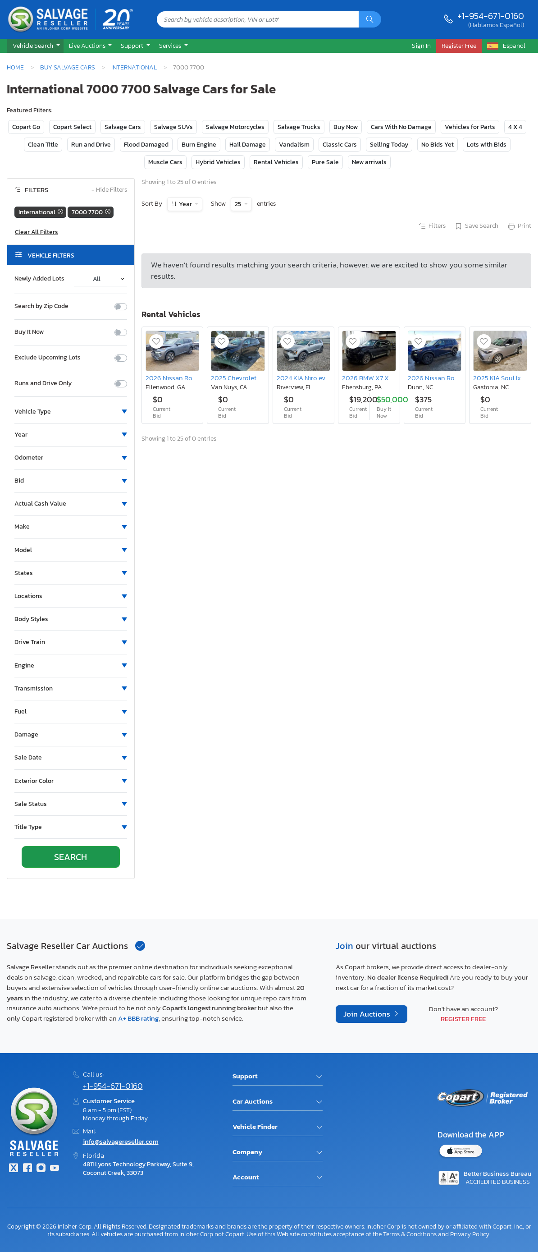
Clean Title (43, 144)
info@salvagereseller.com (121, 1141)
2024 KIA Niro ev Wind (309, 378)
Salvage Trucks (299, 127)
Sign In (421, 46)
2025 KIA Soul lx (497, 378)
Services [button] (170, 46)
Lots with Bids (486, 144)
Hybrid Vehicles (218, 162)
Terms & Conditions (410, 1233)
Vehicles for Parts (470, 127)
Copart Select (72, 127)
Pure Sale (325, 162)
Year (185, 204)
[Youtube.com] (54, 1169)
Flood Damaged (146, 144)
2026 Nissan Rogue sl (178, 378)
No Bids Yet (437, 144)
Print (519, 226)
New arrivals (369, 162)
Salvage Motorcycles (235, 127)
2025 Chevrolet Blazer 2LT (249, 378)
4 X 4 (515, 127)
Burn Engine (199, 144)
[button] (35, 46)
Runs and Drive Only (43, 383)
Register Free (463, 1018)
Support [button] (133, 46)
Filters (432, 226)
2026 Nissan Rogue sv (441, 378)
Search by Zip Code (41, 306)
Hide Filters (109, 190)
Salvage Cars (123, 127)
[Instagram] (41, 1169)
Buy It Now (29, 332)
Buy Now (345, 127)
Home (15, 67)
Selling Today (389, 144)
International (134, 67)
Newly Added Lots (39, 279)
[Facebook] (27, 1169)
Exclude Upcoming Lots (47, 358)
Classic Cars (340, 144)
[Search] (370, 19)
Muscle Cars (165, 162)
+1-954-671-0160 (490, 16)
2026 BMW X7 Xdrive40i (377, 378)
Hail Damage (247, 144)
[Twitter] (13, 1169)
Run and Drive (91, 144)
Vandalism (294, 144)
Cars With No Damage (401, 127)
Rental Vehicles (276, 162)
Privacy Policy (469, 1233)
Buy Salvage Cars (67, 67)
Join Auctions (367, 1014)
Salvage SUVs (173, 127)
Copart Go (26, 127)
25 (238, 204)
